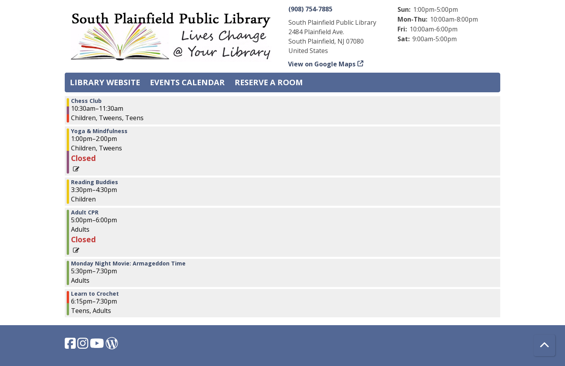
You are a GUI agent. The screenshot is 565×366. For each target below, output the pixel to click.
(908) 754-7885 (310, 9)
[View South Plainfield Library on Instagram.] (83, 345)
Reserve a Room (269, 82)
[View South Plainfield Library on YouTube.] (98, 345)
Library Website (105, 82)
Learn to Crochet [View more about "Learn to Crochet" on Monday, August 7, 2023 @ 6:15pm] (95, 293)
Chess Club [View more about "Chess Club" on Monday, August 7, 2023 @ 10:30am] (86, 101)
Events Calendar (187, 82)
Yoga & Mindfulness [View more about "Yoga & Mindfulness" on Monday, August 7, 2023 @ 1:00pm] (99, 131)
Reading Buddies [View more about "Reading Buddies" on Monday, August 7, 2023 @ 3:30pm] (94, 182)
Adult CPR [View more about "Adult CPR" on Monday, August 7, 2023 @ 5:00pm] (84, 212)
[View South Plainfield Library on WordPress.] (112, 345)
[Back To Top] (544, 345)
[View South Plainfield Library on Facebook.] (71, 345)
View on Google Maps (321, 64)
